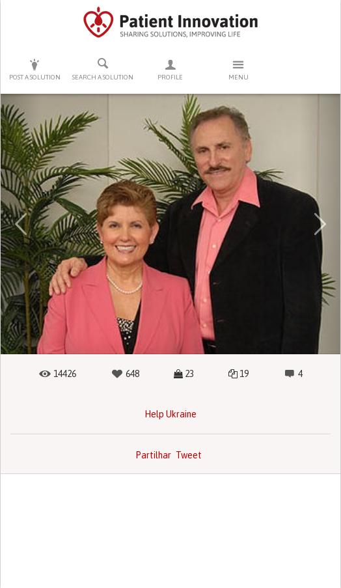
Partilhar (153, 455)
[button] (21, 224)
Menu (238, 69)
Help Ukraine (170, 414)
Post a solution (34, 69)
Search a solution (102, 69)
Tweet (189, 455)
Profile (170, 69)
